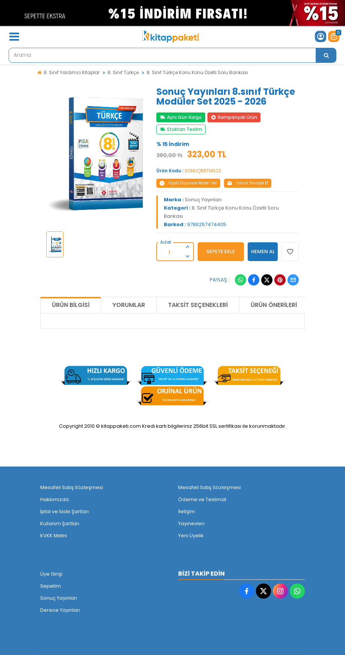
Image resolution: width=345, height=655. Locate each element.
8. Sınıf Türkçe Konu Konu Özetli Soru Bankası (197, 72)
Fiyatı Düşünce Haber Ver (188, 183)
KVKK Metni (53, 535)
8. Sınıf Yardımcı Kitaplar (72, 72)
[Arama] (326, 55)
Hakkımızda (54, 499)
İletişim (186, 511)
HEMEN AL (263, 251)
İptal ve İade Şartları (64, 511)
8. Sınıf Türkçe (123, 72)
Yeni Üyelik (191, 535)
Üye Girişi (51, 573)
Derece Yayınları (60, 610)
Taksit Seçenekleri (198, 305)
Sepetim (50, 586)
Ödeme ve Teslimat (202, 499)
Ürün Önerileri (274, 305)
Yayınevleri (191, 523)
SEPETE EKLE (220, 251)
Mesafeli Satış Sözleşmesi (71, 487)
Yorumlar (128, 305)
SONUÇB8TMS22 (203, 170)
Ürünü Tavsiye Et (247, 183)
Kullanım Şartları (59, 523)
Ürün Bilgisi (70, 305)
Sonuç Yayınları (203, 199)
